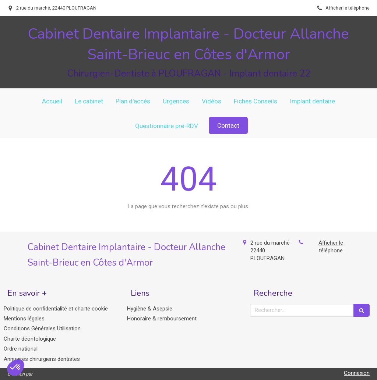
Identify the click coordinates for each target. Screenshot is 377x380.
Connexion (357, 373)
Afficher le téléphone (347, 8)
